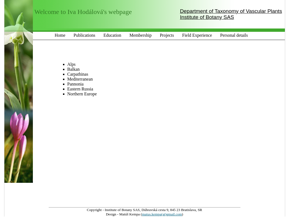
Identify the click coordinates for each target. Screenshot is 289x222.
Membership (141, 35)
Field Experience (197, 35)
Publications (84, 35)
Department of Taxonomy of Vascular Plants (231, 11)
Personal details (234, 35)
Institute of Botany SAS (207, 17)
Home (60, 35)
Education (112, 35)
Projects (167, 35)
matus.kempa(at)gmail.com (162, 214)
